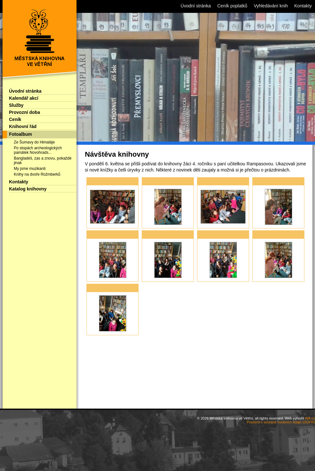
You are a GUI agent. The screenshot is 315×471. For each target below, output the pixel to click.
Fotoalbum (20, 134)
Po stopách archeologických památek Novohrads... (38, 150)
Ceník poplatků (232, 5)
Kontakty (18, 181)
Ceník (15, 119)
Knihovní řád (23, 126)
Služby (16, 105)
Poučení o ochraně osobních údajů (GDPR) (281, 422)
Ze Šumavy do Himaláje (34, 142)
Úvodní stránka (25, 91)
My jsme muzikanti (30, 168)
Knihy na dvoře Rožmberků (37, 174)
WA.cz (310, 418)
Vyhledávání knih (271, 5)
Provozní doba (24, 112)
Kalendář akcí (23, 98)
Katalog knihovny (28, 188)
